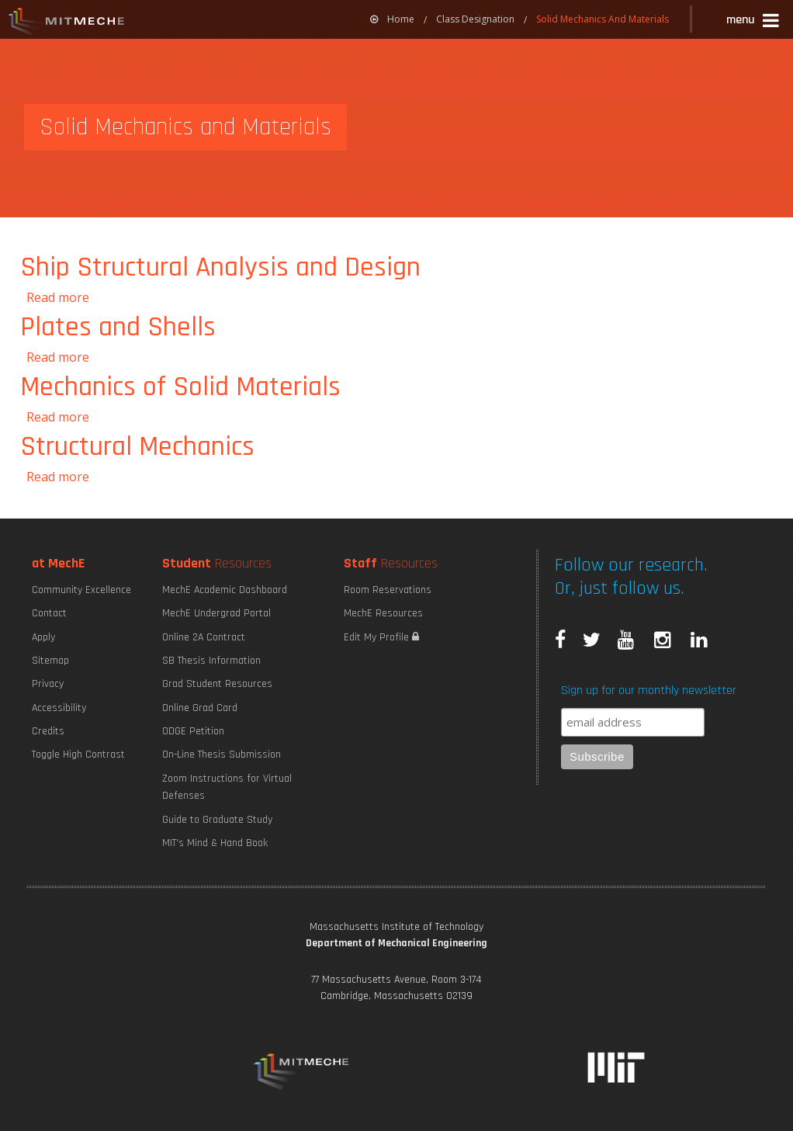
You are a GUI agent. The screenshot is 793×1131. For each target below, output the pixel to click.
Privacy (48, 684)
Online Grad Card (199, 708)
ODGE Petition (193, 731)
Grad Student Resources (217, 684)
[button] (753, 22)
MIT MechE (67, 23)
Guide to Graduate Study (217, 820)
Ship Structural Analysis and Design (220, 267)
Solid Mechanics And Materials (602, 19)
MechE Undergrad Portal (216, 613)
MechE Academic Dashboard (224, 590)
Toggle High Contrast (78, 755)
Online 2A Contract (203, 637)
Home (392, 19)
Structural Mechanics (137, 446)
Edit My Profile (381, 637)
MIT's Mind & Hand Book (215, 843)
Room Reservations (387, 590)
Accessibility (59, 708)
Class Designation (475, 19)
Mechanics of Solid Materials (180, 386)
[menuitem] (392, 19)
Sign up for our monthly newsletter (648, 690)
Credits (48, 731)
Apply (43, 637)
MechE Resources (383, 613)
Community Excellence (81, 590)
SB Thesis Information (211, 661)
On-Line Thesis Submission (221, 755)
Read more (57, 297)
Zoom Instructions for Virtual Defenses (227, 787)
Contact (49, 613)
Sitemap (50, 661)
